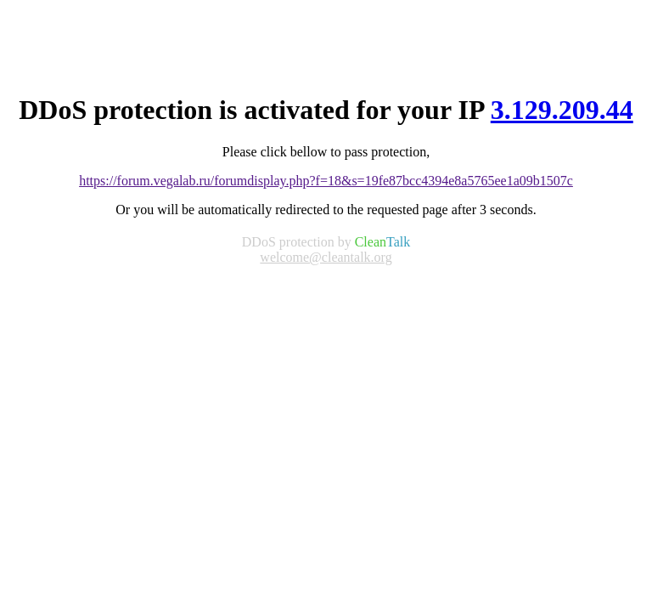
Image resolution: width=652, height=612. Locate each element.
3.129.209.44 (562, 109)
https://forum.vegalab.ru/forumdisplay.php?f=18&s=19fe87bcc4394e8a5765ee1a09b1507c (326, 180)
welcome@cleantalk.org (325, 257)
